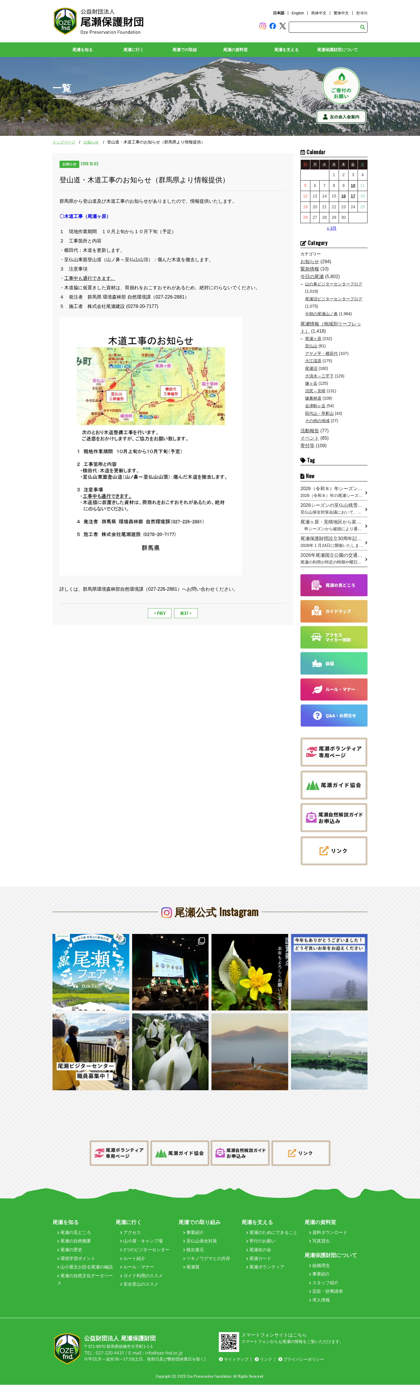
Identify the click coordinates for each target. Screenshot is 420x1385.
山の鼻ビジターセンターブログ (333, 284)
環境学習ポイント (76, 1258)
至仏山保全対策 (200, 1241)
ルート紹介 (132, 1258)
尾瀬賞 (191, 1267)
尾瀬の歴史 (69, 1249)
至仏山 (311, 346)
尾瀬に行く (133, 50)
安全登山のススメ (139, 1284)
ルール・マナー (137, 1267)
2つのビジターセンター (145, 1249)
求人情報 (319, 1299)
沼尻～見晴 (315, 391)
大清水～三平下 (319, 376)
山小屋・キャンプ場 (141, 1241)
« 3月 (331, 228)
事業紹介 (193, 1232)
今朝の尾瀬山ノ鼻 (321, 313)
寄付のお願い (261, 1241)
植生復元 (193, 1249)
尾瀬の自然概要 (74, 1241)
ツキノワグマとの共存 (206, 1258)
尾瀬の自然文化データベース (85, 1279)
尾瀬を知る (82, 50)
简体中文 (318, 13)
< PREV (159, 612)
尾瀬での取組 (184, 50)
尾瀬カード (258, 1258)
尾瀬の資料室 (235, 50)
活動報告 (309, 430)
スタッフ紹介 (324, 1282)
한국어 (362, 13)
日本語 (278, 13)
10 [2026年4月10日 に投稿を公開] (353, 185)
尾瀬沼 (311, 368)
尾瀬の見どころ (74, 1232)
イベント (309, 438)
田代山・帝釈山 (319, 413)
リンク (263, 1359)
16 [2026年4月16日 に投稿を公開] (343, 196)
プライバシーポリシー (301, 1359)
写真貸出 (319, 1241)
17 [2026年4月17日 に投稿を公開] (353, 196)
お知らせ (91, 142)
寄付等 (307, 445)
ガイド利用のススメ (141, 1275)
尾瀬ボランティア (265, 1267)
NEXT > (186, 612)
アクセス (130, 1232)
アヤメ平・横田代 (321, 353)
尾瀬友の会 (258, 1249)
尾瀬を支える (286, 50)
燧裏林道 (313, 398)
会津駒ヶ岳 (315, 406)
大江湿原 (313, 361)
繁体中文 (341, 13)
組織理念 (319, 1265)
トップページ (63, 142)
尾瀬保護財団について (337, 50)
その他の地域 (317, 421)
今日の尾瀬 (312, 276)
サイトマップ (234, 1359)
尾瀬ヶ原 (313, 338)
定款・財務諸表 (326, 1291)
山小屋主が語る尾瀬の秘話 (85, 1267)
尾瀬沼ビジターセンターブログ (333, 299)
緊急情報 (309, 269)
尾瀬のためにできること (272, 1232)
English (298, 13)
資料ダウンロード (328, 1232)
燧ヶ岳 (311, 383)
